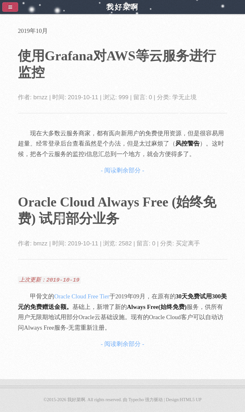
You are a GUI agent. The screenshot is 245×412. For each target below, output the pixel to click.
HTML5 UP (191, 399)
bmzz (40, 97)
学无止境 (184, 97)
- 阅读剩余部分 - (122, 170)
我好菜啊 (76, 399)
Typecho (136, 399)
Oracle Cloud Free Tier (81, 296)
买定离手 (188, 243)
